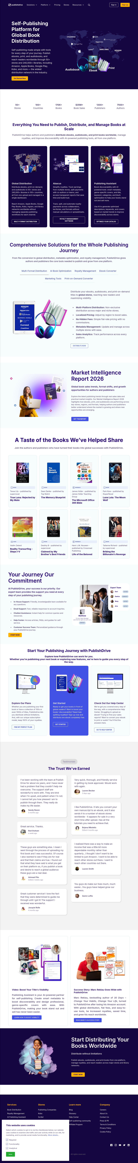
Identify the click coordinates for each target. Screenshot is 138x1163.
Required (12, 1140)
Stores (66, 5)
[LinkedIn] (128, 1145)
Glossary (72, 1113)
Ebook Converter (107, 271)
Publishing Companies (47, 1110)
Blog (71, 1110)
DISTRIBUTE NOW (79, 346)
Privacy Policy (105, 1128)
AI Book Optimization (60, 271)
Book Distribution (14, 1110)
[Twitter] (124, 1145)
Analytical (13, 1148)
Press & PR (104, 1121)
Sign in (114, 5)
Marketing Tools (53, 278)
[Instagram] (116, 1145)
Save (10, 1154)
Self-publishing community (80, 1121)
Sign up (125, 5)
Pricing (57, 5)
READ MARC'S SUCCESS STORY (87, 1020)
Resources (77, 5)
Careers (103, 1110)
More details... (53, 1135)
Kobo (40, 1113)
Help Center (74, 1117)
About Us (103, 1113)
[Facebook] (111, 1145)
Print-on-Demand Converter (79, 278)
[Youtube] (120, 1145)
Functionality (14, 1144)
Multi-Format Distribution (34, 271)
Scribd (40, 1117)
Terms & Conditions (108, 1124)
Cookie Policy (105, 1132)
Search (89, 4)
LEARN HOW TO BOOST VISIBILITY (26, 1017)
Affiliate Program (76, 1124)
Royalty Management (85, 271)
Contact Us (104, 1117)
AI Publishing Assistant (16, 1117)
